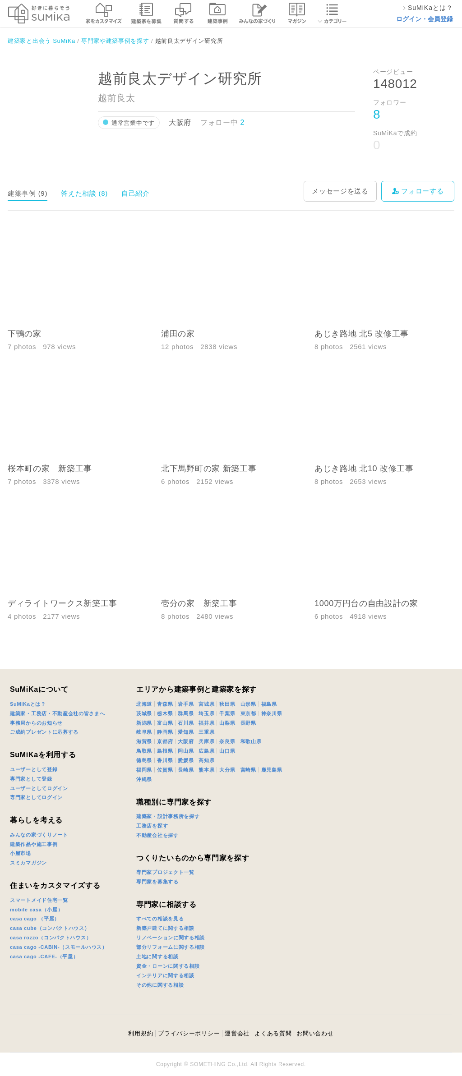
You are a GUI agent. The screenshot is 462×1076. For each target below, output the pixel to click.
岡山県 (186, 751)
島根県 (165, 751)
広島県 (206, 751)
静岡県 (165, 732)
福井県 (206, 723)
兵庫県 (206, 741)
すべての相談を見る (160, 918)
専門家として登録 (31, 779)
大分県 (227, 770)
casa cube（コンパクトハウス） (50, 928)
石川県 (186, 723)
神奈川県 (271, 713)
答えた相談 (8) (84, 193)
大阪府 (186, 741)
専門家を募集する (157, 881)
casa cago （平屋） (35, 918)
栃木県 (165, 713)
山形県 (248, 704)
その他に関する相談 (160, 985)
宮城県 (206, 704)
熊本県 (206, 770)
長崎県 (186, 770)
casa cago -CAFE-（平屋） (44, 956)
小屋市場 (20, 853)
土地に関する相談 (157, 956)
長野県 (248, 723)
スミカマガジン (28, 862)
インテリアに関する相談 (165, 975)
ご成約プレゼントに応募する (44, 732)
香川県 (165, 760)
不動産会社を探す (157, 835)
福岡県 (144, 770)
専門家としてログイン (36, 797)
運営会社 (237, 1033)
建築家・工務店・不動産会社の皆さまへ (57, 713)
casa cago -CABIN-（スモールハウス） (58, 947)
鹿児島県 (271, 770)
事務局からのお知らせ (36, 723)
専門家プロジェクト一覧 (165, 872)
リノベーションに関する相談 (170, 937)
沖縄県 (144, 779)
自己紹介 (135, 193)
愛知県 (186, 732)
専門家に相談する (166, 904)
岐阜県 (144, 732)
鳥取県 (144, 751)
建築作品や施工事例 (33, 844)
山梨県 (227, 723)
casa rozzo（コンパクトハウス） (50, 937)
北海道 (144, 704)
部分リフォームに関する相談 (170, 947)
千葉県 (227, 713)
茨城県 (144, 713)
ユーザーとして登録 (33, 769)
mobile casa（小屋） (36, 909)
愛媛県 (186, 760)
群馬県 (186, 713)
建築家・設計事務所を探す (167, 816)
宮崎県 (248, 770)
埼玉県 (206, 713)
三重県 (206, 732)
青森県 (165, 704)
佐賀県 (165, 770)
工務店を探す (152, 825)
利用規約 (140, 1033)
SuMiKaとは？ (28, 704)
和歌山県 (251, 741)
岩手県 (186, 704)
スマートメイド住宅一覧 (39, 900)
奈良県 (227, 741)
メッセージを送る (340, 191)
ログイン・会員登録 (424, 19)
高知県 (206, 760)
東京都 (248, 713)
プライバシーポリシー (189, 1033)
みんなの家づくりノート (39, 834)
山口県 (227, 751)
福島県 (269, 704)
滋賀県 (144, 741)
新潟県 (144, 723)
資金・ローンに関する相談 (167, 966)
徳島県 (144, 760)
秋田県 (227, 704)
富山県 (165, 723)
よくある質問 (272, 1033)
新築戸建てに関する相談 (165, 928)
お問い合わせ (314, 1033)
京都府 (165, 741)
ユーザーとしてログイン (39, 788)
